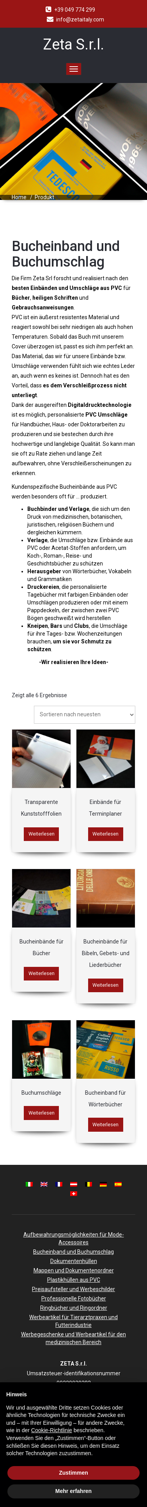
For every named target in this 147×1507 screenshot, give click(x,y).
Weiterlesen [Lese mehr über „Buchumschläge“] (41, 1113)
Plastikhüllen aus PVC (73, 1280)
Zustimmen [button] (73, 1473)
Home (19, 197)
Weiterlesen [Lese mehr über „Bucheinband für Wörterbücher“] (105, 1124)
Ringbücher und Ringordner (73, 1308)
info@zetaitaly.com (80, 19)
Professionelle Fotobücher (73, 1298)
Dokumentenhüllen (73, 1261)
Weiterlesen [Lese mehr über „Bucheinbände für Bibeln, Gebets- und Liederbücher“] (105, 985)
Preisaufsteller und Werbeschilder (73, 1289)
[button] (137, 1395)
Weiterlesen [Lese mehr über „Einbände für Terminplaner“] (105, 834)
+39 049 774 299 (74, 10)
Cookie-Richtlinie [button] (51, 1430)
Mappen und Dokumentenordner (74, 1270)
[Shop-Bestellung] (84, 715)
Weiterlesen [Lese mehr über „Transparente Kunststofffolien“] (41, 834)
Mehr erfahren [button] (73, 1491)
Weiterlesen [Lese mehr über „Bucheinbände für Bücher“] (41, 973)
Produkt (44, 197)
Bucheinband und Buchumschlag (73, 1252)
